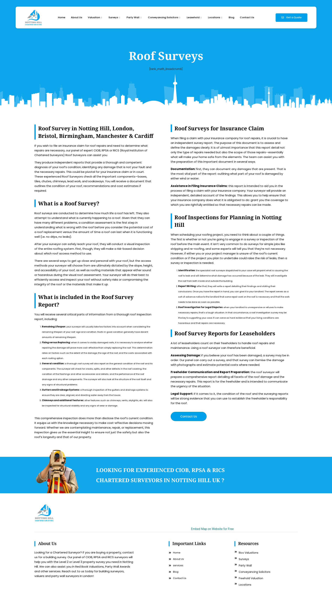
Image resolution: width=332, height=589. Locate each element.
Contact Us (247, 17)
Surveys (114, 17)
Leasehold (194, 17)
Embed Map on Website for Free (212, 529)
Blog (231, 17)
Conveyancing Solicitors (164, 17)
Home (61, 17)
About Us (76, 17)
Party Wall (134, 17)
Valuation (95, 17)
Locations (215, 17)
